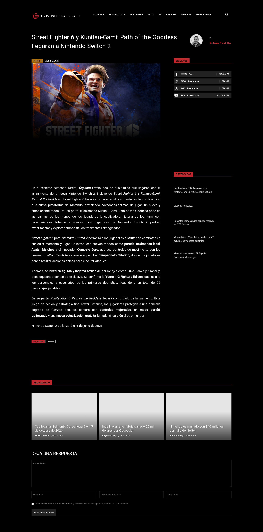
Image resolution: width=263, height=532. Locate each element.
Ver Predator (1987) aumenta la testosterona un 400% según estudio (193, 190)
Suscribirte (223, 95)
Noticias (37, 61)
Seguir (225, 81)
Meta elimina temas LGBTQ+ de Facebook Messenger (190, 255)
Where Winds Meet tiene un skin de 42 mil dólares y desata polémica (194, 239)
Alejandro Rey (109, 435)
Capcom (50, 341)
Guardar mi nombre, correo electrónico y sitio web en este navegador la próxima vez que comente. (82, 503)
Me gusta (224, 74)
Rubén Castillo (220, 43)
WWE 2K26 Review (183, 206)
